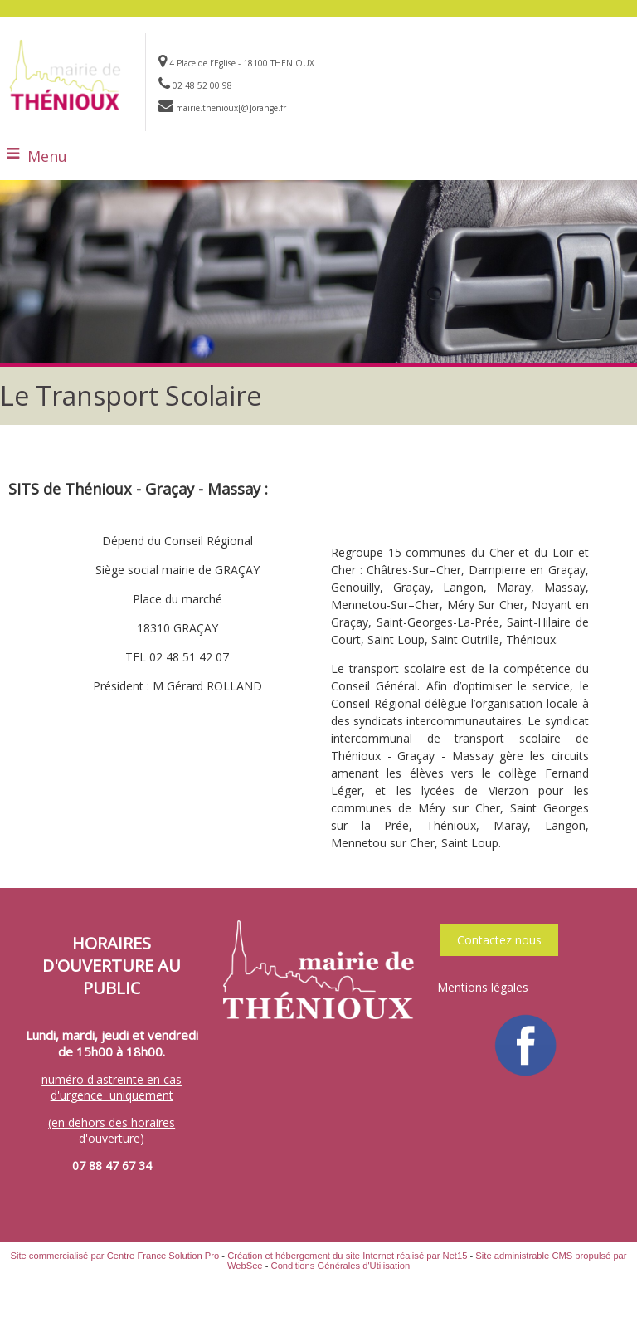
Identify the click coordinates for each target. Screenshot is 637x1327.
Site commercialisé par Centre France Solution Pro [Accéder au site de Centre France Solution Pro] (114, 1256)
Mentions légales (482, 987)
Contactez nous (499, 940)
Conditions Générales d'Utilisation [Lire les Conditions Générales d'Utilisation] (341, 1266)
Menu (47, 156)
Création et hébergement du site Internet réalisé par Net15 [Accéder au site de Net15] (347, 1256)
